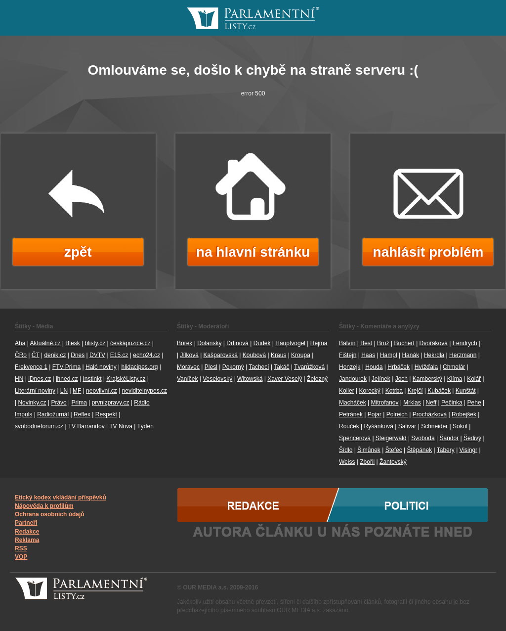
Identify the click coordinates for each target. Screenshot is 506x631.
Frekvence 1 (31, 366)
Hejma (319, 343)
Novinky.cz (32, 402)
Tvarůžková (309, 366)
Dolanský (209, 343)
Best (366, 343)
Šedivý (472, 438)
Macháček (352, 402)
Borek (184, 343)
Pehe (474, 402)
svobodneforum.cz (39, 426)
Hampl (388, 355)
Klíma (455, 378)
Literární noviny (35, 390)
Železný (317, 378)
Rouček (349, 426)
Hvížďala (426, 366)
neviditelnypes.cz (144, 390)
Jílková (189, 355)
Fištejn (347, 355)
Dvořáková (434, 343)
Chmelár (454, 366)
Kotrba (394, 390)
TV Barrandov (86, 426)
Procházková (430, 414)
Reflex (82, 414)
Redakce (27, 531)
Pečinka (452, 402)
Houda (373, 366)
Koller (346, 390)
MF (77, 390)
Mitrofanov (385, 402)
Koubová (254, 355)
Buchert (404, 343)
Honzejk (349, 366)
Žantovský (393, 461)
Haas (368, 355)
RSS (21, 548)
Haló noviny (101, 366)
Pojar (374, 414)
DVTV (97, 355)
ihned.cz (67, 378)
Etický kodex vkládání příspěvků (60, 497)
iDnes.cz (39, 378)
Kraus (278, 355)
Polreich (397, 414)
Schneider (434, 426)
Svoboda (422, 438)
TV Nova (120, 426)
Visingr (468, 450)
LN (64, 390)
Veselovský (217, 378)
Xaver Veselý (284, 378)
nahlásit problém (428, 252)
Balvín (347, 343)
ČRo (21, 355)
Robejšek (464, 414)
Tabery (446, 450)
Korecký (369, 390)
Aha (20, 343)
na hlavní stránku (253, 252)
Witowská (249, 378)
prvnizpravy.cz (110, 402)
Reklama (27, 540)
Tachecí (259, 366)
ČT (36, 355)
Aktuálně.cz (45, 343)
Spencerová (355, 438)
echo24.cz (146, 355)
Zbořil (367, 461)
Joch (401, 378)
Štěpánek (419, 450)
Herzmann (462, 355)
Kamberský (427, 378)
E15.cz (119, 355)
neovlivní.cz (101, 390)
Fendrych (465, 343)
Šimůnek (368, 450)
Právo (58, 402)
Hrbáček (398, 366)
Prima (79, 402)
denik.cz (55, 355)
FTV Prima (66, 366)
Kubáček (439, 390)
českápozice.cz (130, 343)
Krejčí (415, 390)
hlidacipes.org (139, 366)
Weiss (347, 461)
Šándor (449, 438)
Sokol (460, 426)
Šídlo (345, 450)
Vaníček (187, 378)
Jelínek (381, 378)
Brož (383, 343)
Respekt (106, 414)
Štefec (393, 450)
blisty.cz (94, 343)
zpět (78, 252)
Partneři (26, 522)
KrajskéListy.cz (125, 378)
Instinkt (92, 378)
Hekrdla (434, 355)
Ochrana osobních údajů (49, 514)
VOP (21, 556)
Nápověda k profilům (44, 505)
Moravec (188, 366)
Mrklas (412, 402)
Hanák (410, 355)
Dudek (262, 343)
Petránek (351, 414)
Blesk (72, 343)
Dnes (77, 355)
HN (19, 378)
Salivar (407, 426)
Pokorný (233, 366)
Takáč (281, 366)
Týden (145, 426)
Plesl (211, 366)
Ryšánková (378, 426)
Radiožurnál (53, 414)
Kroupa (300, 355)
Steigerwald (391, 438)
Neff (430, 402)
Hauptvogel (290, 343)
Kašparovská (221, 355)
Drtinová (237, 343)
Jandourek (353, 378)
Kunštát (466, 390)
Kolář (474, 378)
